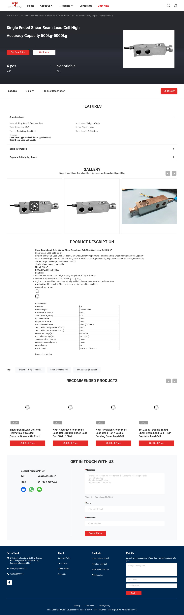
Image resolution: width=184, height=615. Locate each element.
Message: (90, 470)
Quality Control (63, 569)
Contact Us (62, 574)
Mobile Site (90, 606)
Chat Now (44, 52)
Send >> (134, 593)
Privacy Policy (104, 606)
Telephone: (91, 518)
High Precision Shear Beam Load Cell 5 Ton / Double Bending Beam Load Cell (111, 433)
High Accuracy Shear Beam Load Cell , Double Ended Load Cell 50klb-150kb (70, 433)
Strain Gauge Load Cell (100, 558)
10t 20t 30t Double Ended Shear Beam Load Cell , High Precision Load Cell (155, 433)
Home (9, 15)
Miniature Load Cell (99, 564)
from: (88, 503)
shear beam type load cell (30, 370)
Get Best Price (18, 52)
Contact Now (95, 533)
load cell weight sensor (87, 370)
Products (19, 15)
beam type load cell (59, 370)
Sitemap (77, 606)
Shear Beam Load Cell (35, 15)
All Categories (97, 575)
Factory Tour (62, 563)
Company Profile (64, 558)
